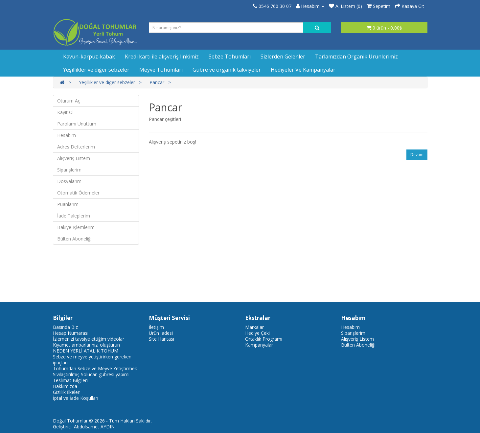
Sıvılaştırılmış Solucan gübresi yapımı (91, 374)
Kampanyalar (259, 345)
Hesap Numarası (70, 333)
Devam (416, 154)
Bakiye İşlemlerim (76, 227)
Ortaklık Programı (263, 339)
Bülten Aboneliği (74, 239)
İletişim (156, 327)
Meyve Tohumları (161, 69)
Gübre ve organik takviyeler (227, 69)
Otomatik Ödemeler (78, 193)
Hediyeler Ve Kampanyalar (303, 69)
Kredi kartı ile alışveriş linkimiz (162, 56)
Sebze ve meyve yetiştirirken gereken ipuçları (92, 359)
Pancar (156, 82)
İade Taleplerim (73, 216)
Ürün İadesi (161, 333)
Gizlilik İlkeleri (66, 392)
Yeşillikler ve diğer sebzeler (96, 69)
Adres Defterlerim (76, 147)
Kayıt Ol (65, 112)
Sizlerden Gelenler (283, 56)
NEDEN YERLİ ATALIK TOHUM (85, 351)
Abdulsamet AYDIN (94, 426)
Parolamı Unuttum (76, 124)
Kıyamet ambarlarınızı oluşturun (86, 345)
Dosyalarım (69, 181)
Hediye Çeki (257, 333)
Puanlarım (68, 204)
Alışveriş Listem (73, 158)
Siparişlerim (69, 170)
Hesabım (66, 135)
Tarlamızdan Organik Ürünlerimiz (356, 56)
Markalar (254, 327)
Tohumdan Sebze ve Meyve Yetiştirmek (95, 368)
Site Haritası (161, 339)
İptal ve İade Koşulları (75, 398)
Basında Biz (65, 327)
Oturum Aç (68, 101)
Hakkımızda (65, 386)
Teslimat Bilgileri (70, 380)
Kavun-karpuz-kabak (89, 56)
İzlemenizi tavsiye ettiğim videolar (88, 339)
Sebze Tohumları (230, 56)
